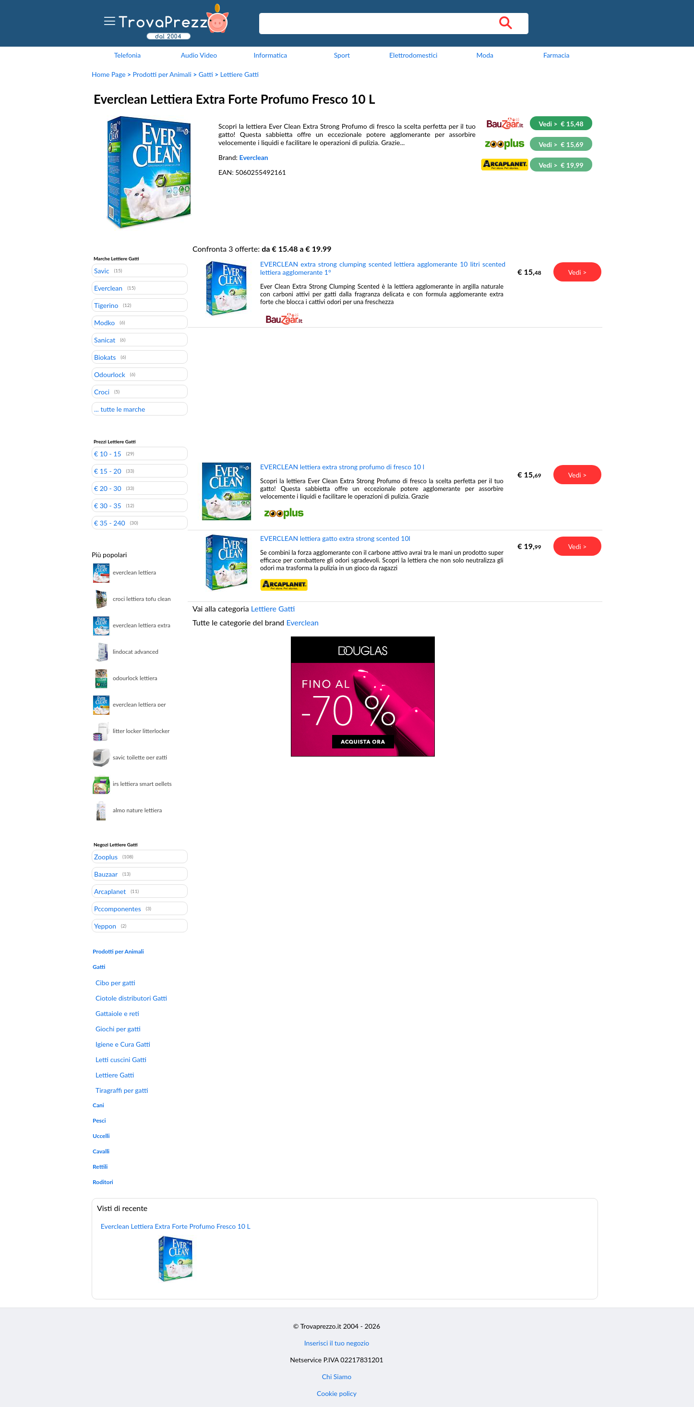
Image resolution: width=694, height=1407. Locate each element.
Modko (104, 322)
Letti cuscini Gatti (121, 1059)
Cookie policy (337, 1393)
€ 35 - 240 (109, 522)
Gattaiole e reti (117, 1013)
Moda (484, 55)
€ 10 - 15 (107, 453)
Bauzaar (106, 874)
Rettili (100, 1166)
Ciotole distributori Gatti (131, 998)
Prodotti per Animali (162, 74)
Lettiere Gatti (239, 74)
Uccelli (101, 1135)
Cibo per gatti (115, 983)
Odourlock (109, 374)
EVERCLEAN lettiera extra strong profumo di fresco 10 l (342, 467)
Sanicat (104, 339)
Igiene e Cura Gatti (123, 1044)
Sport (342, 55)
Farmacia (556, 55)
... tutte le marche (119, 409)
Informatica (270, 55)
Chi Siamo (336, 1376)
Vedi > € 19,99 (560, 165)
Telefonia (127, 55)
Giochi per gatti (118, 1029)
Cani (98, 1105)
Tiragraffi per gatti (122, 1090)
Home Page (109, 74)
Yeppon (105, 926)
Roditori (103, 1182)
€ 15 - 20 (107, 471)
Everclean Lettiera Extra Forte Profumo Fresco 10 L (176, 1226)
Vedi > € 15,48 (560, 124)
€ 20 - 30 (107, 488)
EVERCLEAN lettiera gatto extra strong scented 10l (335, 538)
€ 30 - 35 (107, 505)
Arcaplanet (110, 891)
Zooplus (106, 856)
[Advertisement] (363, 394)
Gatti (206, 74)
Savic (101, 270)
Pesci (99, 1120)
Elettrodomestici (413, 55)
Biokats (105, 357)
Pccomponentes (117, 908)
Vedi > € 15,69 (560, 144)
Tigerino (106, 305)
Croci (101, 391)
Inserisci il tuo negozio (337, 1343)
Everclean (253, 157)
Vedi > (577, 272)
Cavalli (101, 1151)
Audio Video (199, 55)
